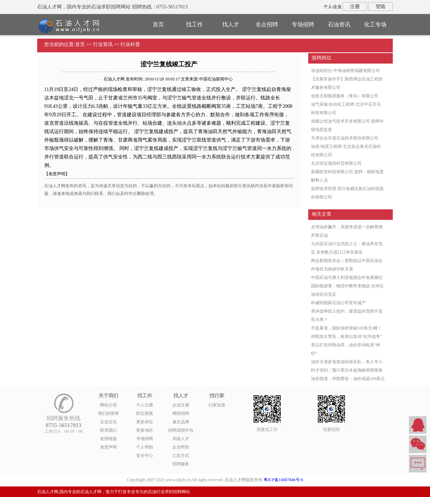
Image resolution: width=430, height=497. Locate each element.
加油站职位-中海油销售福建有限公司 (345, 70)
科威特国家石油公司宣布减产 (338, 302)
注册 (355, 6)
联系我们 (108, 430)
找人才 (230, 24)
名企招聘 (267, 24)
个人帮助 (144, 447)
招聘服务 (180, 464)
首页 (158, 24)
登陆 (380, 6)
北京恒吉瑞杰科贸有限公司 (336, 163)
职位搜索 (144, 413)
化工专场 (375, 24)
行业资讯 (103, 44)
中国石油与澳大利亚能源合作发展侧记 (347, 277)
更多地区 (144, 430)
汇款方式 (180, 455)
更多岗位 (144, 421)
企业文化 (108, 421)
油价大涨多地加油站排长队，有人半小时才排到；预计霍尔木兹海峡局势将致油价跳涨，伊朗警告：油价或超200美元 (348, 370)
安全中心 (144, 455)
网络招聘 (180, 413)
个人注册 (144, 405)
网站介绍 (108, 405)
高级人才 (180, 438)
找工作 (194, 24)
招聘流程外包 (180, 430)
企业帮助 (180, 447)
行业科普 (130, 44)
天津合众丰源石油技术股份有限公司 (344, 138)
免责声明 (108, 447)
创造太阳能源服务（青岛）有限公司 (344, 95)
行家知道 (217, 405)
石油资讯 (339, 24)
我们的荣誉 (108, 413)
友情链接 (108, 438)
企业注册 (180, 405)
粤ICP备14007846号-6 (283, 479)
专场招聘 (303, 24)
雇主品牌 (180, 421)
